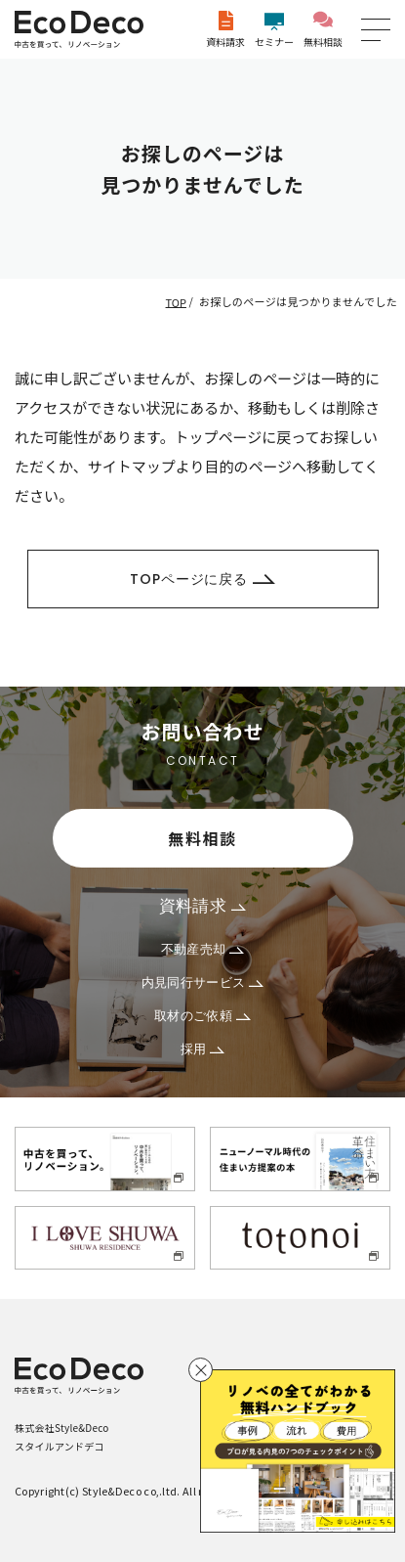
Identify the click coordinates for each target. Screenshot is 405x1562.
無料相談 (323, 30)
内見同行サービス (203, 982)
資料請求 (225, 30)
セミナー (274, 30)
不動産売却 (203, 949)
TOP (176, 301)
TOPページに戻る (202, 579)
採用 (203, 1049)
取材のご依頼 (202, 1015)
